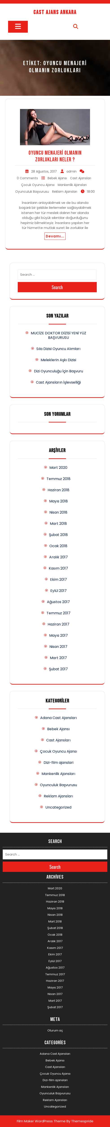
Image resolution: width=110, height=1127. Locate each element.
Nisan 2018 (58, 512)
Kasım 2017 (58, 568)
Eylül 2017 (58, 590)
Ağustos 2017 (58, 601)
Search (57, 287)
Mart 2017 (58, 657)
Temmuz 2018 (58, 478)
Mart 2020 (58, 467)
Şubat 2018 (58, 534)
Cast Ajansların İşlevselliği (58, 382)
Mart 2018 (58, 523)
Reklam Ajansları (64, 191)
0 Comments (27, 178)
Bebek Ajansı (57, 178)
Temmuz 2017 (58, 613)
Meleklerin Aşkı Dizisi (58, 360)
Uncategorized (58, 807)
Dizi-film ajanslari (58, 762)
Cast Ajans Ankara (55, 12)
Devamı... (55, 236)
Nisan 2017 (58, 646)
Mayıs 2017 (58, 635)
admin (71, 171)
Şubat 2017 (58, 669)
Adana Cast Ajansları (58, 717)
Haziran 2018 (58, 490)
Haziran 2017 (58, 624)
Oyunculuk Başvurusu (32, 191)
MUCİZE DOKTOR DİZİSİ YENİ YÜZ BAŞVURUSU (58, 335)
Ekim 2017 (58, 579)
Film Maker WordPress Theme (41, 1121)
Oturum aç (55, 1030)
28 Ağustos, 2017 (44, 171)
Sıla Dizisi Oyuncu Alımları (58, 348)
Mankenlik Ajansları (72, 185)
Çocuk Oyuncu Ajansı (38, 185)
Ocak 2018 (58, 546)
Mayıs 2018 (58, 501)
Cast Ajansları (80, 178)
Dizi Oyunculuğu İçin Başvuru (58, 371)
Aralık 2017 (58, 557)
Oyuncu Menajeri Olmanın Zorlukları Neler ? (55, 156)
